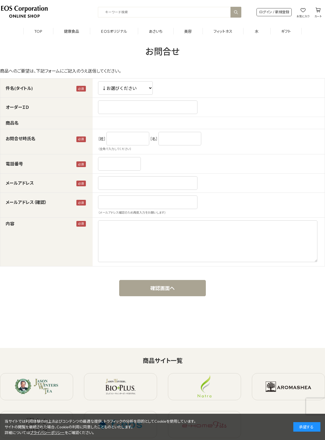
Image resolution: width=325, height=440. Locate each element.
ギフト (286, 31)
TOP (38, 31)
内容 (10, 223)
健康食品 (71, 31)
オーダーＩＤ (17, 107)
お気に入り (303, 16)
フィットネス (222, 31)
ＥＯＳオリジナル (114, 31)
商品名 (12, 122)
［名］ (154, 138)
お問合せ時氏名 (20, 138)
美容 (188, 31)
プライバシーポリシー (47, 432)
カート (318, 16)
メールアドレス (20, 182)
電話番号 (14, 163)
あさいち (155, 31)
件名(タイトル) (19, 88)
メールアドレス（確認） (26, 202)
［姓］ (102, 138)
